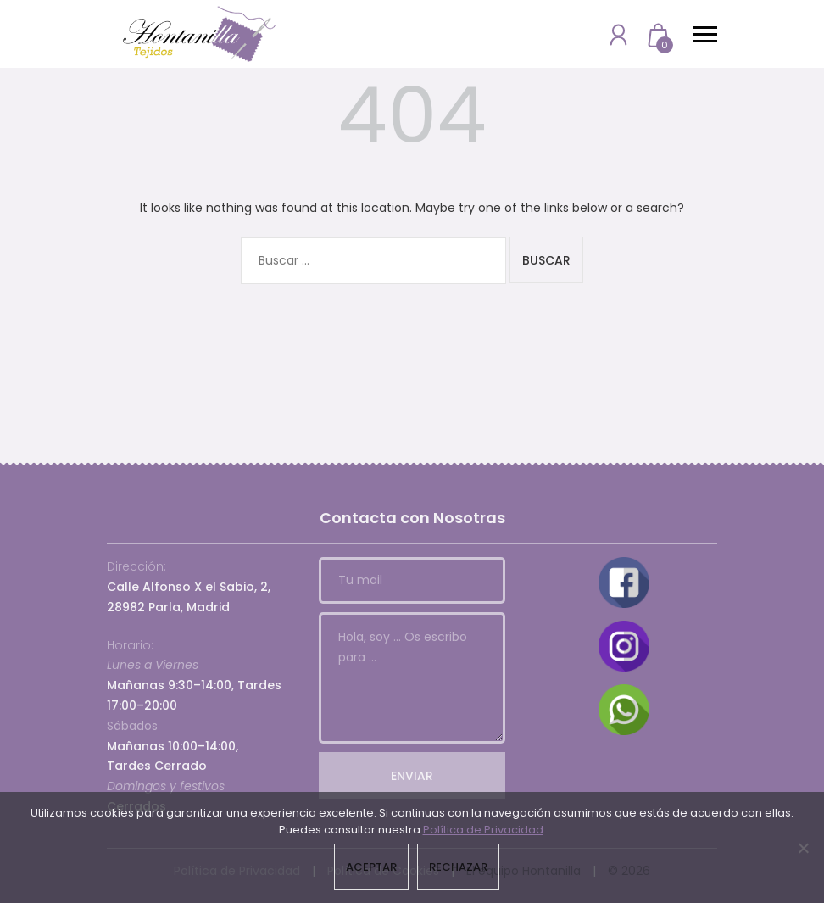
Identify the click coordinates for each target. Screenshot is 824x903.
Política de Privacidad (483, 830)
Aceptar (371, 867)
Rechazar (458, 867)
